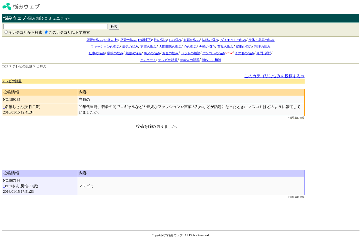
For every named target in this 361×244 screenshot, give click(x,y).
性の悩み (160, 40)
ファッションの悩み (105, 46)
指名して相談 (211, 60)
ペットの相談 (190, 53)
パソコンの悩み (213, 53)
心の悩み (190, 46)
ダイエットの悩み (233, 40)
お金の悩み (170, 53)
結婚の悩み (210, 40)
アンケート (148, 60)
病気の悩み (130, 46)
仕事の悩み (97, 53)
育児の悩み (225, 46)
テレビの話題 (168, 60)
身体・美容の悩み (261, 40)
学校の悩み (115, 53)
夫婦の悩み (207, 46)
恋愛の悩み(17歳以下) (136, 40)
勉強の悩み (134, 53)
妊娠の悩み (192, 40)
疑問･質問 (263, 53)
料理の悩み (262, 46)
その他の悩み (244, 53)
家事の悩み (244, 46)
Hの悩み (175, 40)
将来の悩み (152, 53)
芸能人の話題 (190, 60)
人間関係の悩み (170, 46)
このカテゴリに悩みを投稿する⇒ (274, 76)
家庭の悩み (148, 46)
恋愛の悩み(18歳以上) (102, 40)
